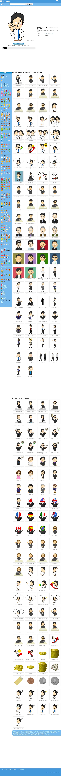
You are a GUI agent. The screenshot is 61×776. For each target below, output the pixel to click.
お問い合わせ (21, 769)
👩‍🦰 (9, 203)
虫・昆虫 (2, 147)
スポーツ (2, 233)
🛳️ (4, 199)
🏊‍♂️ (9, 239)
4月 (5, 83)
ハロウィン (3, 278)
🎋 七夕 (2, 291)
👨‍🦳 (4, 205)
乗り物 (2, 192)
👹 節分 (2, 284)
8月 (8, 84)
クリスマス (3, 273)
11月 (9, 85)
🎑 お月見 (3, 293)
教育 (1, 214)
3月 (3, 83)
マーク (6, 254)
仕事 (6, 208)
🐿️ (4, 123)
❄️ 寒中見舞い (4, 295)
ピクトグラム (3, 304)
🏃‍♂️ (7, 220)
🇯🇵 (7, 257)
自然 (6, 89)
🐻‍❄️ (9, 118)
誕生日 (2, 268)
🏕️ (7, 241)
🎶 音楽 (2, 242)
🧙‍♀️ (9, 279)
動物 (1, 112)
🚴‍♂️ (9, 196)
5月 (8, 83)
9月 (3, 85)
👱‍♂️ (2, 205)
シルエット (3, 303)
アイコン (2, 254)
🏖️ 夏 (2, 80)
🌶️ (9, 182)
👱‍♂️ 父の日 (3, 290)
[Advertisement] (47, 17)
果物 (4, 177)
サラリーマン (51, 33)
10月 (6, 85)
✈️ (9, 197)
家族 (1, 201)
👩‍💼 (4, 210)
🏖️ (9, 108)
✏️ (9, 216)
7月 (5, 84)
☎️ (4, 250)
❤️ (4, 227)
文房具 (4, 214)
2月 (8, 86)
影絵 (9, 112)
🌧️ (4, 107)
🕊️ (9, 134)
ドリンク (2, 171)
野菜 (1, 177)
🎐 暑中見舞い (4, 297)
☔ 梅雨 (2, 78)
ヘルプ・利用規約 (12, 769)
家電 (1, 248)
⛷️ (2, 241)
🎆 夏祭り (3, 292)
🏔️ (7, 108)
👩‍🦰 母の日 (3, 288)
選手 (6, 233)
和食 (2, 156)
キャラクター (3, 259)
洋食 (4, 156)
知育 (8, 214)
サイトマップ (4, 769)
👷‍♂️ (7, 210)
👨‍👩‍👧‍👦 (2, 207)
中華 (7, 156)
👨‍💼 (2, 210)
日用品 (4, 248)
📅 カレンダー (4, 87)
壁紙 (2, 302)
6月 (3, 84)
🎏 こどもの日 (4, 76)
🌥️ (2, 107)
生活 (4, 201)
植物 (3, 89)
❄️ (7, 107)
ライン (4, 301)
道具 (7, 248)
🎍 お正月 (3, 282)
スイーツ (2, 164)
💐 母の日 (3, 77)
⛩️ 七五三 (3, 294)
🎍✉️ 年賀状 (3, 298)
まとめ (58, 1)
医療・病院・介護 (4, 224)
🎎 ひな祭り (3, 286)
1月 (6, 86)
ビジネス (46, 33)
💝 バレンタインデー (5, 285)
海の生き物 (3, 139)
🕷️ (4, 281)
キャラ (4, 112)
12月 (4, 86)
